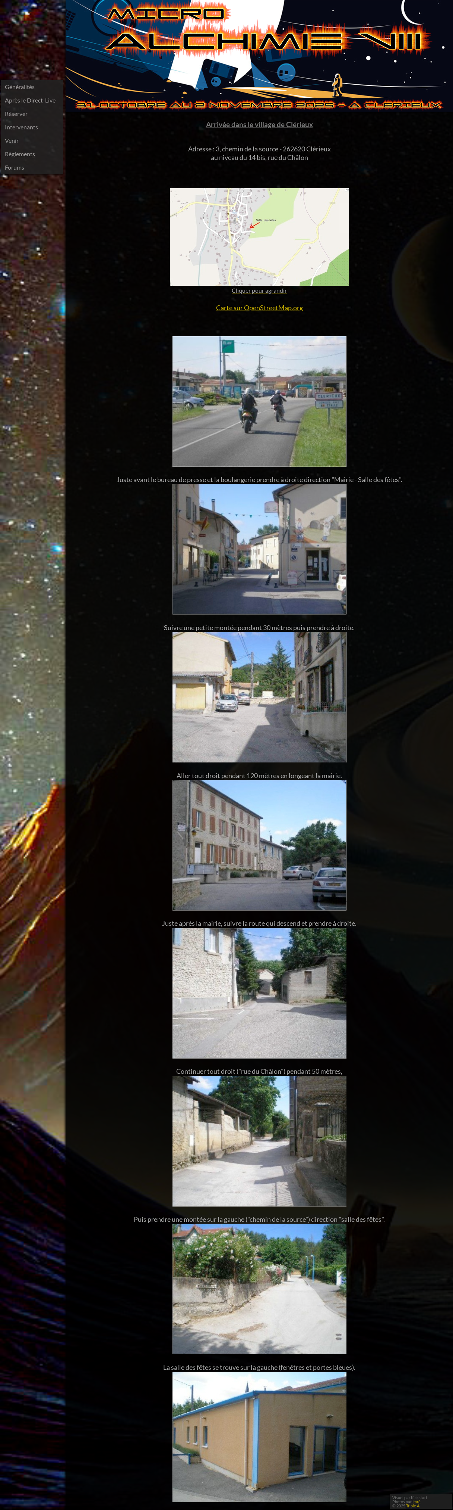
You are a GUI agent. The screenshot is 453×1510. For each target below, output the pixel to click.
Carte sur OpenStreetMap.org (259, 307)
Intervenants (21, 126)
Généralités (20, 86)
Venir (12, 140)
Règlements (20, 153)
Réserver (16, 113)
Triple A (412, 1505)
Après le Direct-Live (30, 100)
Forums (14, 167)
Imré (416, 1501)
